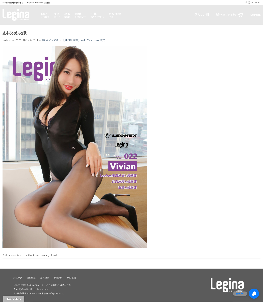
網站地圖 (71, 277)
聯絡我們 (58, 277)
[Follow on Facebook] (246, 3)
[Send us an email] (256, 3)
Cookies (33, 293)
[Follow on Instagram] (249, 3)
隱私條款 (31, 277)
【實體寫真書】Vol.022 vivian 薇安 (83, 40)
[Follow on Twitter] (252, 3)
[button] (229, 14)
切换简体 (255, 14)
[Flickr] (259, 3)
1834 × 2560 (50, 40)
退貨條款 (44, 277)
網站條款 (17, 277)
